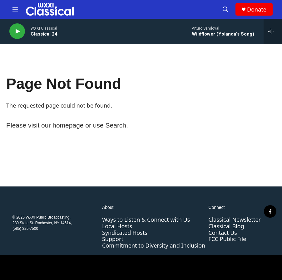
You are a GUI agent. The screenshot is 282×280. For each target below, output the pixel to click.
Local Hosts (117, 226)
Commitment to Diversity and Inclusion (153, 245)
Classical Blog (226, 226)
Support (112, 239)
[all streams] (273, 31)
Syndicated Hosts (124, 232)
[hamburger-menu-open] (15, 9)
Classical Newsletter (234, 219)
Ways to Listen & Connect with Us (146, 219)
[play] (17, 31)
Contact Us (222, 232)
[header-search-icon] (225, 9)
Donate (256, 9)
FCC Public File (227, 239)
